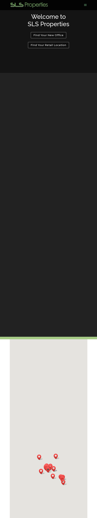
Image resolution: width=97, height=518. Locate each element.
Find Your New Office (48, 35)
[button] (49, 470)
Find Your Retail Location (48, 45)
